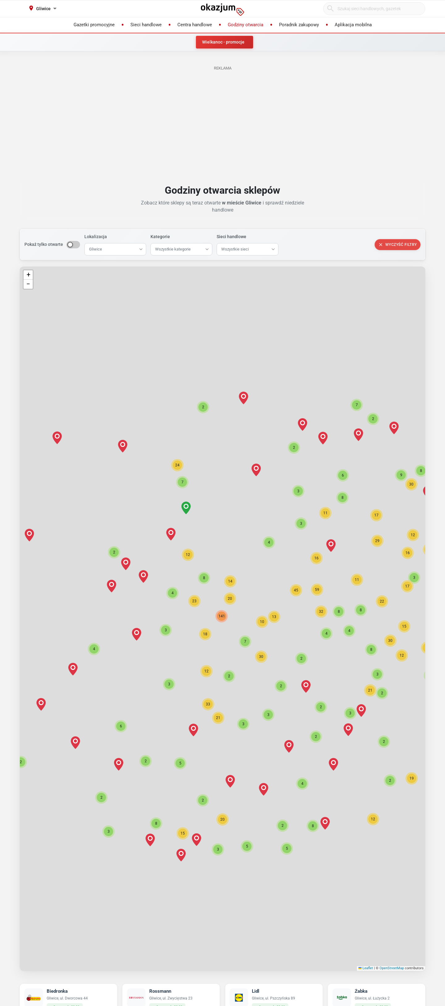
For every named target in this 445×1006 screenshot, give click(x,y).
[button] (205, 634)
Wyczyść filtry (397, 244)
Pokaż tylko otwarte (43, 244)
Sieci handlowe (231, 236)
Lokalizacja (95, 236)
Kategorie (160, 236)
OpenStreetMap (391, 968)
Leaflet (365, 968)
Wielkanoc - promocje (223, 42)
